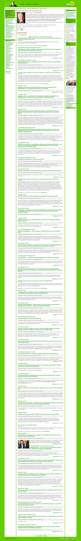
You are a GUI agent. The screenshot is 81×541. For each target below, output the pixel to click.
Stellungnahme (9, 64)
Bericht (7, 45)
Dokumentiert (8, 68)
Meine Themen (23, 8)
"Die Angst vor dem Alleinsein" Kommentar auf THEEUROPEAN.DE (40, 280)
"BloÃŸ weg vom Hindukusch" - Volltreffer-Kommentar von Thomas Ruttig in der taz (43, 179)
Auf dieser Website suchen (9, 8)
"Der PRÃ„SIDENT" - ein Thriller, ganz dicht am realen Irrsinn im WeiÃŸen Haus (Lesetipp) (38, 257)
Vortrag (7, 63)
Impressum (44, 8)
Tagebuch (8, 57)
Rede (24, 290)
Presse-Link (8, 50)
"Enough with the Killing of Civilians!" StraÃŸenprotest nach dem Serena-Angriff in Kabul (38, 414)
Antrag (7, 49)
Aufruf (7, 67)
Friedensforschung (9, 34)
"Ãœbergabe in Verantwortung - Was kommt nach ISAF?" (31, 159)
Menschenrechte (9, 36)
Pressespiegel (8, 44)
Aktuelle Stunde (9, 48)
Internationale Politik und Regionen (25, 38)
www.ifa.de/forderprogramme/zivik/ (72, 103)
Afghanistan (20, 72)
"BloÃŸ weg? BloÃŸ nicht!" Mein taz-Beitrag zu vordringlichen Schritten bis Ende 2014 (38, 196)
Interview (7, 51)
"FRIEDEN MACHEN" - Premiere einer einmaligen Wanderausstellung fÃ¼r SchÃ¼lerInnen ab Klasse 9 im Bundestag (45, 448)
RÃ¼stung (8, 37)
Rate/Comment (44, 45)
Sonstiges (8, 31)
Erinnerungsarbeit (9, 30)
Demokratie (8, 32)
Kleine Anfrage (8, 55)
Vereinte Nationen (21, 267)
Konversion (8, 35)
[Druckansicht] (8, 71)
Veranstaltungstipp (9, 62)
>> (47, 534)
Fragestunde (8, 56)
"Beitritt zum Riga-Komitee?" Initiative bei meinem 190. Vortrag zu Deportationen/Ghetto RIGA (39, 170)
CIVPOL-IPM (20, 386)
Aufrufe (45, 535)
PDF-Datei (48, 166)
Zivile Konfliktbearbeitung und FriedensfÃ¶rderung (9, 25)
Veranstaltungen (33, 8)
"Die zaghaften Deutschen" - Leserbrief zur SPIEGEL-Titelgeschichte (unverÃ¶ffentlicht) (38, 353)
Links (38, 8)
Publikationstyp (8, 41)
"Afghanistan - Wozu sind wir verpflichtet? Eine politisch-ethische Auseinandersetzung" (44, 72)
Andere (50, 36)
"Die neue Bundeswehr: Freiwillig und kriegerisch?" (30, 318)
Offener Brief (8, 58)
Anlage (67, 41)
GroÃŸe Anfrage (9, 54)
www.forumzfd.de (69, 106)
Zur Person (17, 8)
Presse (28, 8)
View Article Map (23, 34)
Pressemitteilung (9, 42)
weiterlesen (55, 58)
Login (41, 8)
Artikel (7, 47)
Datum (40, 535)
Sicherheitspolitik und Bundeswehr (25, 60)
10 (45, 534)
